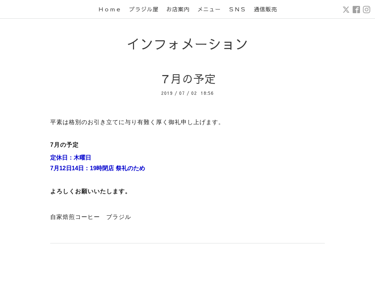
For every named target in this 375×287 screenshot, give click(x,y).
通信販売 (265, 9)
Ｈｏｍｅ (110, 9)
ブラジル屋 (144, 9)
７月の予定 (187, 78)
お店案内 (178, 9)
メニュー (209, 9)
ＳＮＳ (237, 9)
